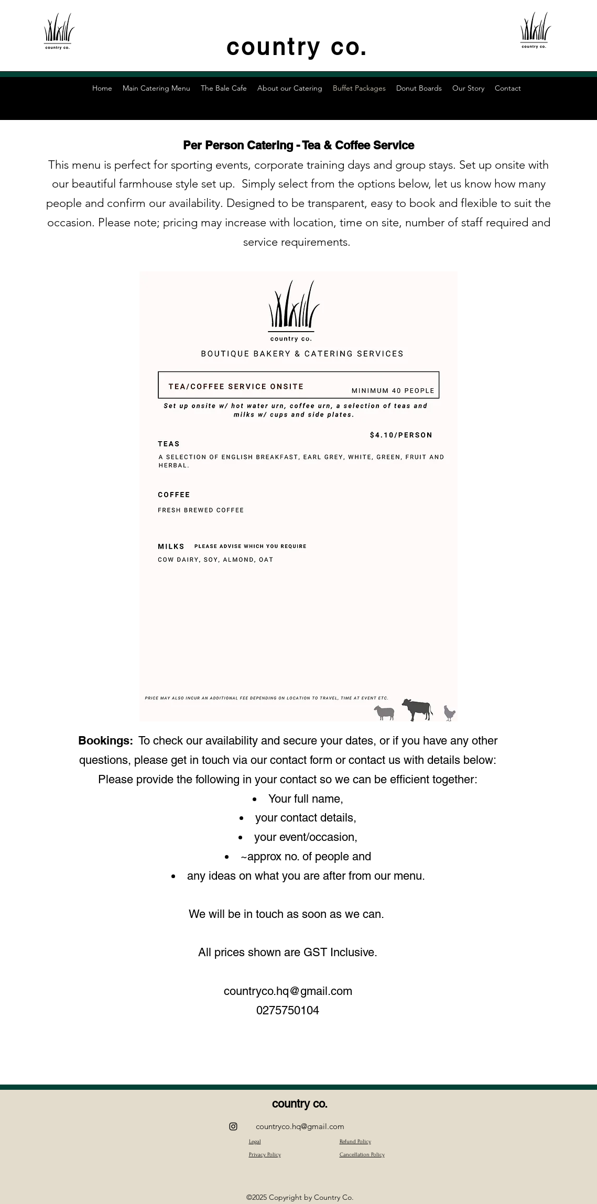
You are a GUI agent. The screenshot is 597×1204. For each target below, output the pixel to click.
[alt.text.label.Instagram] (233, 1126)
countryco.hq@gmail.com (288, 991)
